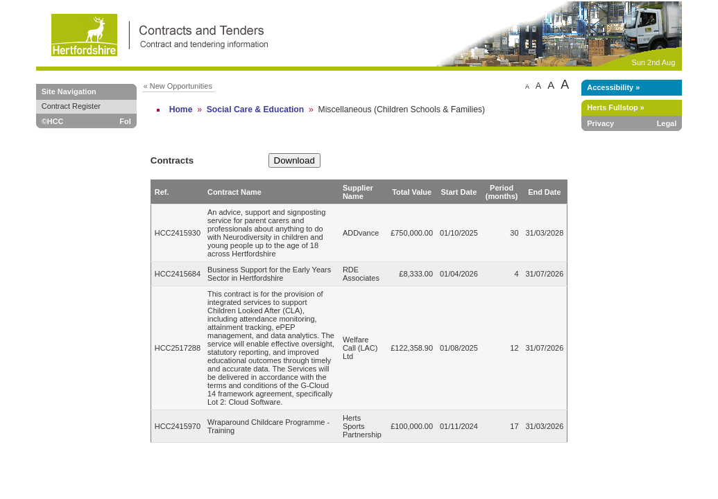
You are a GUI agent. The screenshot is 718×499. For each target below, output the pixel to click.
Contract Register (71, 106)
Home (181, 109)
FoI (124, 121)
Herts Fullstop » (615, 107)
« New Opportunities (178, 86)
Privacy (600, 123)
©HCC (53, 121)
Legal (667, 123)
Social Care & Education (256, 109)
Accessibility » (613, 87)
